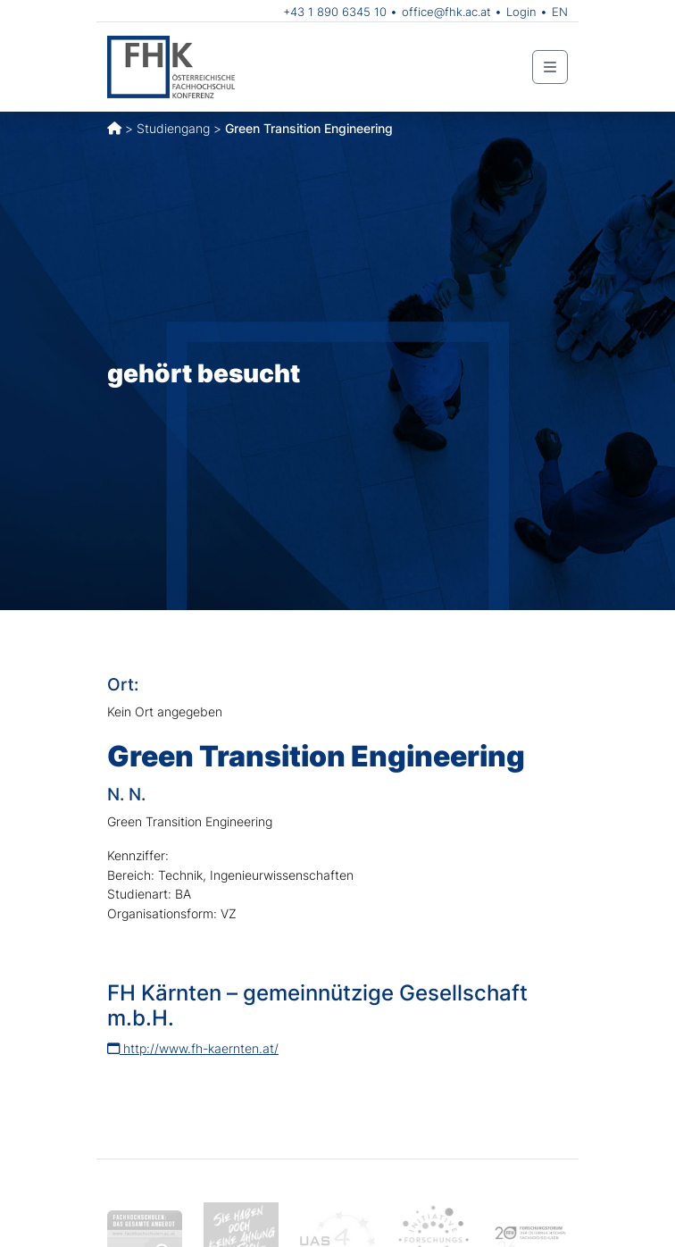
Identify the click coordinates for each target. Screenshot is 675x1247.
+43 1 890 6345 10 (335, 11)
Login (521, 11)
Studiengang (173, 128)
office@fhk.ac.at (446, 11)
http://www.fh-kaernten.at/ (193, 1048)
